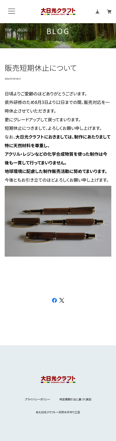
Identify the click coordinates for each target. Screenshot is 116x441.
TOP (8, 30)
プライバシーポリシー (37, 399)
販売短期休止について (41, 67)
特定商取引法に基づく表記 (75, 399)
